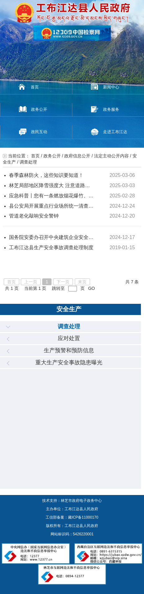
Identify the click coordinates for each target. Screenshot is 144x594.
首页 (35, 87)
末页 (82, 281)
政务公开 (39, 109)
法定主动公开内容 (111, 155)
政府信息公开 (77, 155)
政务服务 (111, 109)
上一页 (30, 281)
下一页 (63, 281)
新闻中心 (111, 87)
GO (91, 288)
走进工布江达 (115, 131)
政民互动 (39, 131)
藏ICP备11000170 (83, 517)
